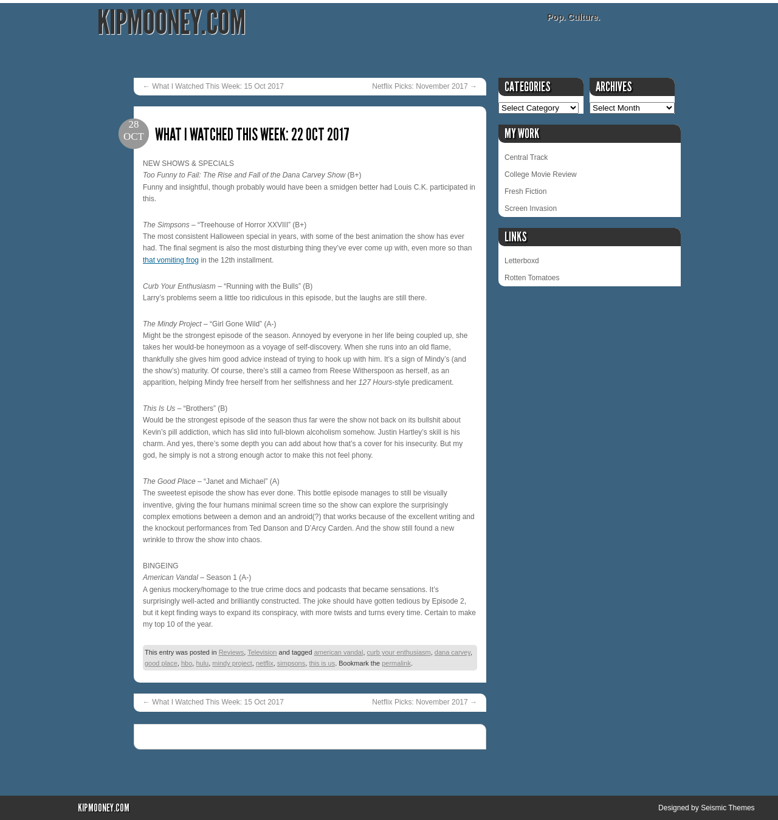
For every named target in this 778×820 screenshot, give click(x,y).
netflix (265, 663)
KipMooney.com (171, 23)
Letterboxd (521, 261)
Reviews (231, 652)
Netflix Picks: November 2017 (424, 86)
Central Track (526, 157)
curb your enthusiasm (399, 652)
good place (161, 663)
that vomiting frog (171, 260)
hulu (202, 663)
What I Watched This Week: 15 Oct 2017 (213, 86)
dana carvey (452, 652)
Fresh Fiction (525, 191)
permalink (396, 663)
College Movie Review (540, 174)
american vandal (338, 652)
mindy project (232, 663)
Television (262, 652)
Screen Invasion (530, 208)
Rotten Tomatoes (532, 278)
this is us (322, 663)
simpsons (291, 663)
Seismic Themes (727, 808)
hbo (186, 663)
